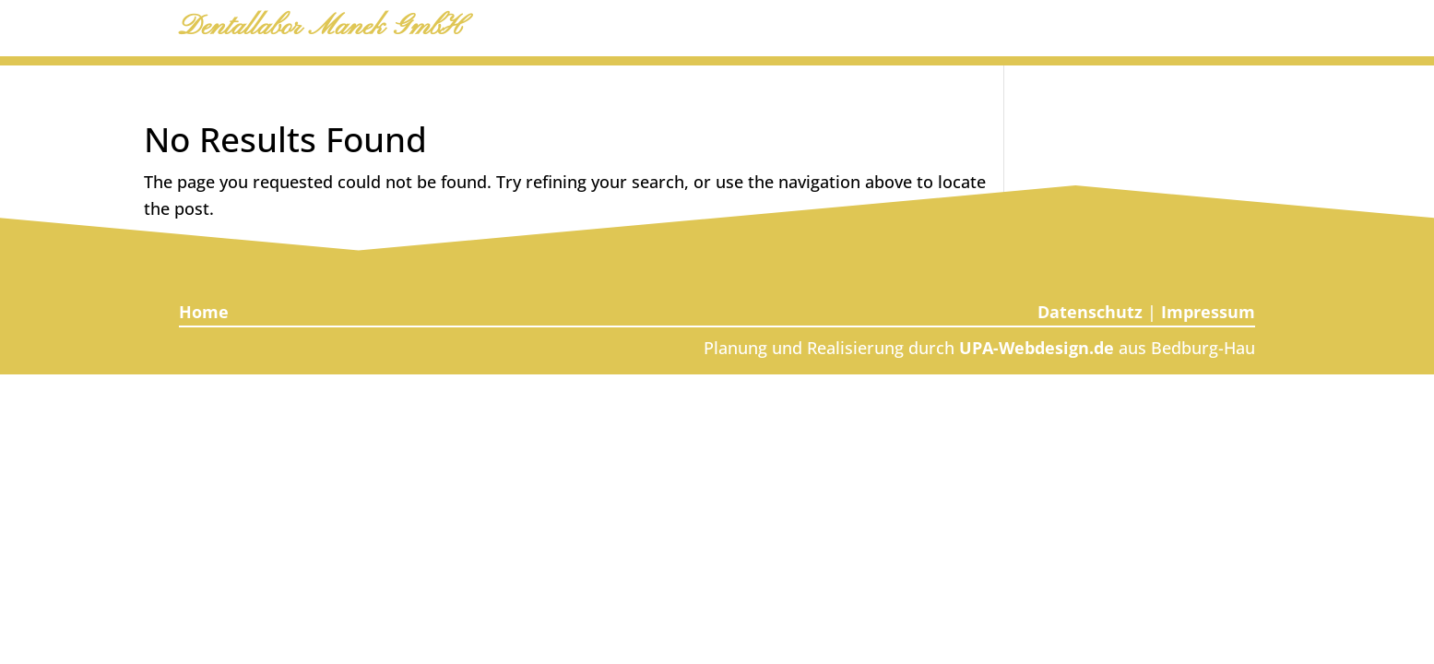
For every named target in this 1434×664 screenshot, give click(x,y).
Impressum (1208, 312)
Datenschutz (1090, 312)
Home (204, 312)
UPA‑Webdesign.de (1036, 348)
